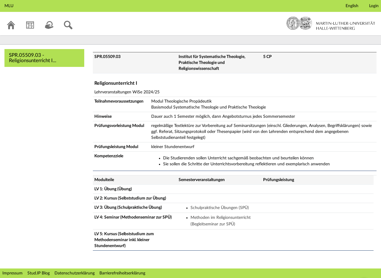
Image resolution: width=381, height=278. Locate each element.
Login (374, 6)
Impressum (12, 273)
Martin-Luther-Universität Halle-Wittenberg (330, 23)
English (352, 6)
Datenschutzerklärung (74, 273)
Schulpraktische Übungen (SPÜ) (219, 208)
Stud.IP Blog (38, 273)
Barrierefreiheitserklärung (122, 273)
